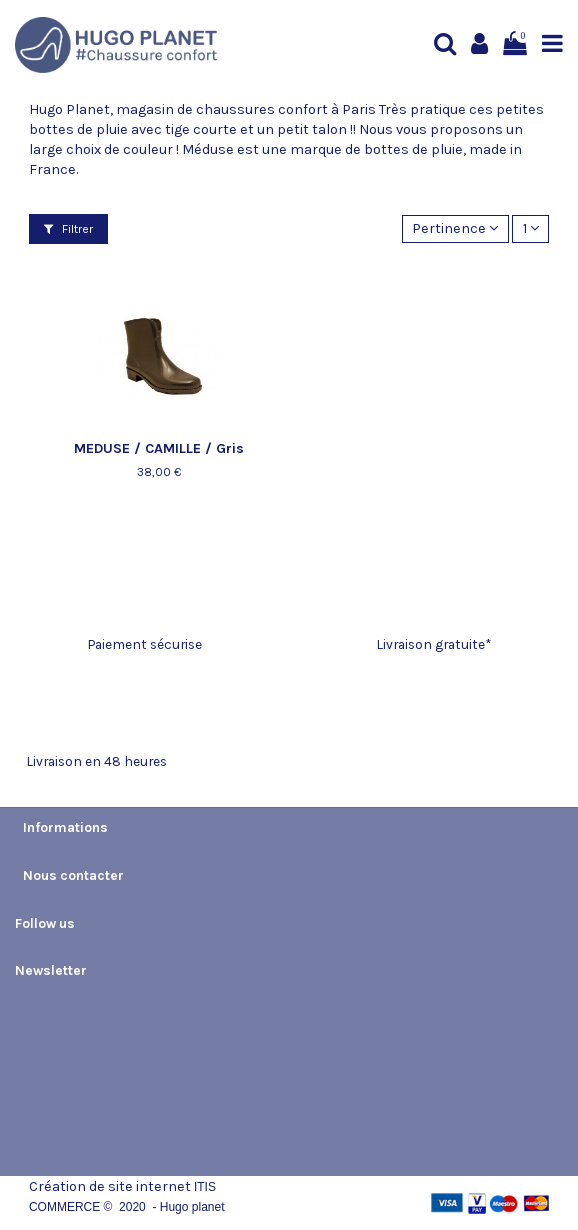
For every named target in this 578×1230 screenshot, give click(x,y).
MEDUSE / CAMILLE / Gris (159, 448)
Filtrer (68, 229)
